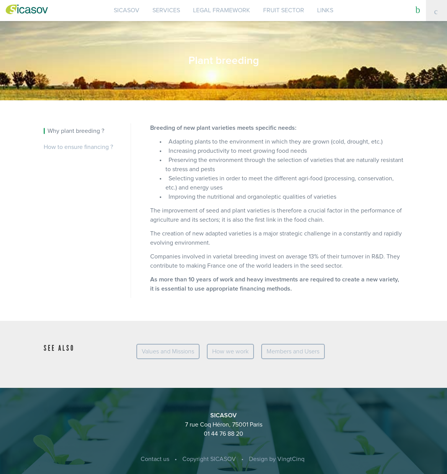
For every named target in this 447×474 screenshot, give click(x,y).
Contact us (155, 459)
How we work (230, 351)
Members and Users (293, 351)
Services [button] (166, 10)
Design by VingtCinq (277, 459)
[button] (418, 10)
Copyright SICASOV (209, 459)
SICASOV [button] (126, 10)
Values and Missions (168, 351)
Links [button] (325, 10)
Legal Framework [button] (221, 10)
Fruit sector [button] (283, 10)
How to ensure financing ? (78, 147)
